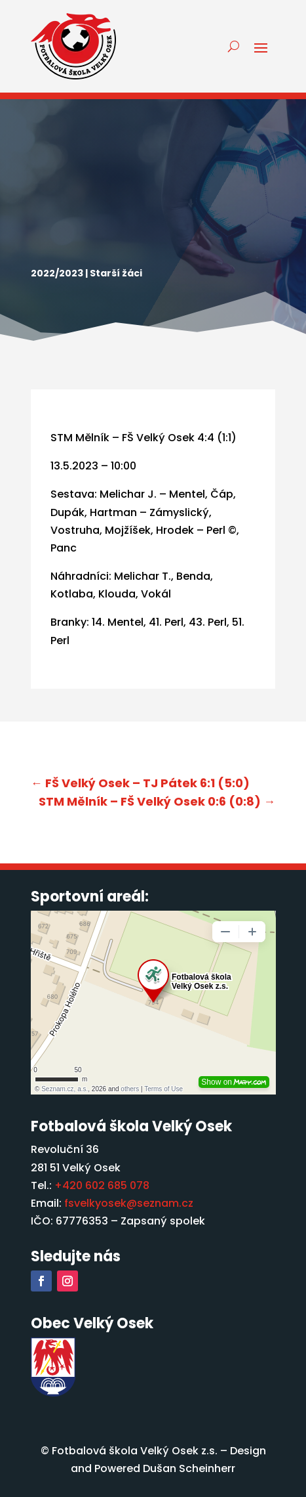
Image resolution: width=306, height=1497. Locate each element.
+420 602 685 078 (101, 1185)
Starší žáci (116, 273)
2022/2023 (57, 273)
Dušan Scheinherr (189, 1468)
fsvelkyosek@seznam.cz (128, 1203)
